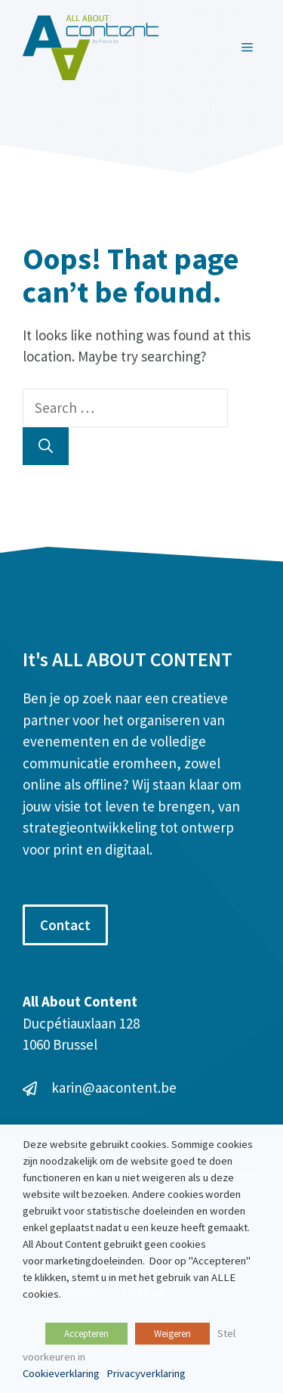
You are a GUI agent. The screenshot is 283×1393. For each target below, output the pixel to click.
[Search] (46, 446)
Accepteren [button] (86, 1333)
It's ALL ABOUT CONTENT (127, 659)
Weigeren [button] (172, 1333)
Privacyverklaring (146, 1373)
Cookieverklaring (61, 1373)
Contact (65, 925)
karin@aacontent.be (114, 1087)
